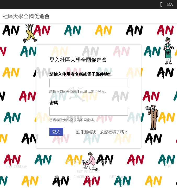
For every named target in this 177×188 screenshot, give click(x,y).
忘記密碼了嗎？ (114, 131)
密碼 (53, 102)
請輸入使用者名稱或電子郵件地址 (80, 74)
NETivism (117, 176)
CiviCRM (79, 176)
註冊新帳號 (86, 131)
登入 (170, 4)
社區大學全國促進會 (26, 16)
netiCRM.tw (16, 166)
